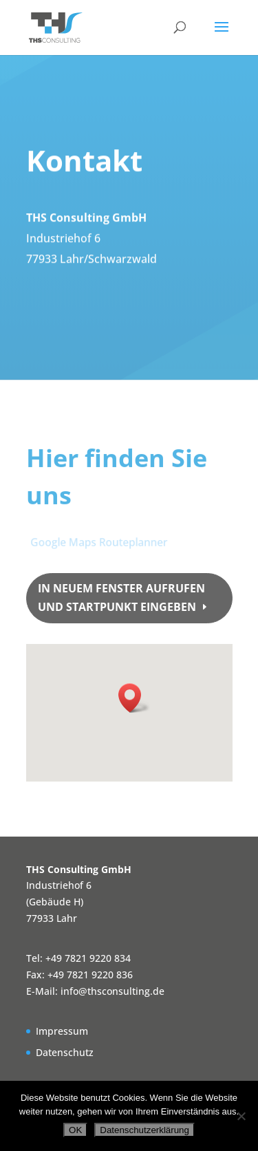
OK (75, 1130)
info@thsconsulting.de (112, 991)
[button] (134, 698)
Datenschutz (65, 1052)
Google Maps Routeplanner (99, 542)
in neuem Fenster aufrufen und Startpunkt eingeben (121, 597)
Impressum (62, 1030)
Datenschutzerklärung (144, 1130)
